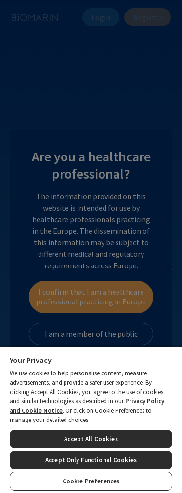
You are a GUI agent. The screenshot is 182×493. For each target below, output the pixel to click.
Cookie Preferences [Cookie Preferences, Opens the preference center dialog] (91, 481)
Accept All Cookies (90, 439)
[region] (91, 419)
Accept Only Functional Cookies (91, 460)
